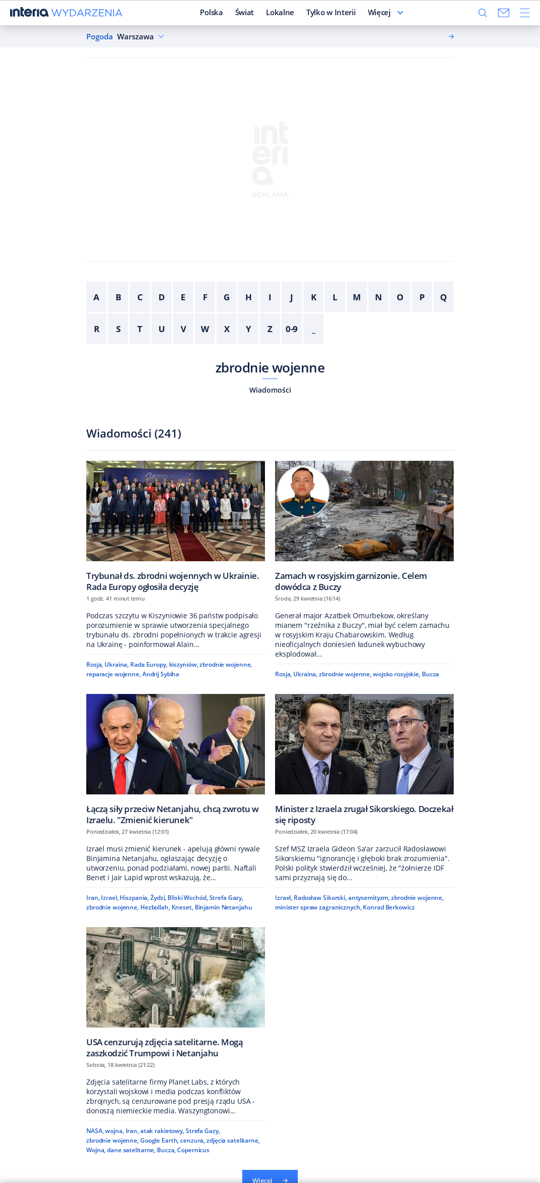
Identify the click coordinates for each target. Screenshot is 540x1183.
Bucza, (166, 1150)
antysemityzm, (369, 897)
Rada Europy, (149, 664)
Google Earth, (159, 1140)
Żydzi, (158, 897)
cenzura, (192, 1140)
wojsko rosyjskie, (396, 674)
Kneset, (182, 907)
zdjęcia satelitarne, (233, 1140)
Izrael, (109, 897)
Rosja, (94, 664)
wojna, (114, 1130)
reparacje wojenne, (113, 674)
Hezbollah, (155, 907)
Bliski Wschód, (187, 897)
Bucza (430, 674)
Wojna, (95, 1150)
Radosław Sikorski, (320, 897)
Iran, (92, 897)
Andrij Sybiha (160, 674)
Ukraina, (116, 664)
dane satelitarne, (131, 1150)
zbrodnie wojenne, (225, 664)
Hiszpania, (134, 897)
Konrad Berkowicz (388, 907)
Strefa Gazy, (226, 897)
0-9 (292, 329)
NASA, (94, 1130)
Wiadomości (270, 390)
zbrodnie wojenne (270, 367)
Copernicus (193, 1150)
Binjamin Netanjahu (223, 907)
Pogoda (99, 36)
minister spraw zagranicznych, (318, 907)
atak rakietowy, (162, 1130)
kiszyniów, (183, 664)
